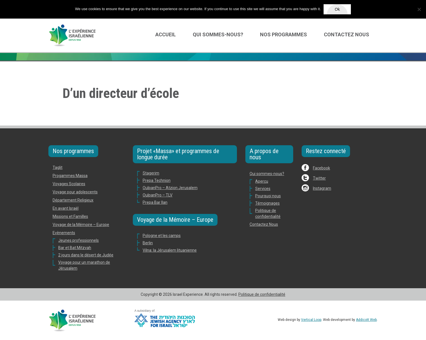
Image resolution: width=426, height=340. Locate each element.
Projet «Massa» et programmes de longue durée (178, 154)
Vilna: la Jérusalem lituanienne (170, 250)
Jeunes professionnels (78, 240)
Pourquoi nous (268, 196)
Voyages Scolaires (69, 184)
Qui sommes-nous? (218, 34)
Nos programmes (283, 34)
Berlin (148, 243)
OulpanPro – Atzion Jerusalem (170, 187)
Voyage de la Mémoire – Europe (81, 224)
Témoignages (267, 203)
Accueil (165, 34)
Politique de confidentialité (261, 294)
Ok (337, 9)
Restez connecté (326, 151)
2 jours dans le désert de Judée (85, 255)
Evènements (64, 233)
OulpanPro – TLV (157, 195)
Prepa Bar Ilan (155, 202)
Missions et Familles (70, 216)
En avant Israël (66, 208)
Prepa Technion (157, 180)
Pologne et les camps (162, 235)
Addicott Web (366, 320)
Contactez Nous (346, 34)
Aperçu (261, 181)
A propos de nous (264, 154)
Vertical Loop (311, 320)
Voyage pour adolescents (75, 192)
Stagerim (151, 173)
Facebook (321, 168)
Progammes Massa (70, 175)
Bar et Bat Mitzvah (74, 247)
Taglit (57, 167)
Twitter (319, 178)
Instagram (322, 188)
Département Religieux (73, 200)
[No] (419, 9)
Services (262, 188)
